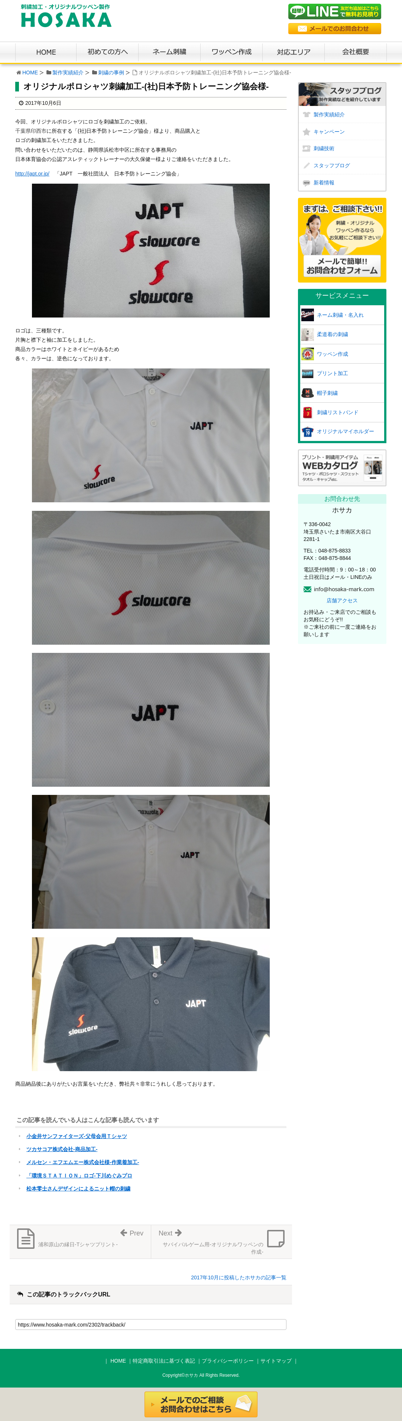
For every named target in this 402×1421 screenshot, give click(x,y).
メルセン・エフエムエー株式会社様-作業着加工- (82, 1162)
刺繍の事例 (111, 72)
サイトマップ (276, 1361)
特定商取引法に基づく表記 (164, 1361)
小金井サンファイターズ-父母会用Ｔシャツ (76, 1136)
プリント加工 (332, 373)
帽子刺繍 (327, 393)
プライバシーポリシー (228, 1361)
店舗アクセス (342, 600)
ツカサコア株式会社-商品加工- (61, 1149)
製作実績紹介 (68, 72)
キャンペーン (329, 132)
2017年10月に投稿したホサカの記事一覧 (238, 1277)
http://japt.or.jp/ (32, 174)
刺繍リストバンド (338, 412)
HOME (30, 72)
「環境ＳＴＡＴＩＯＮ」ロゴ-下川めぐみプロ (79, 1176)
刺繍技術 (324, 148)
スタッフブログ (332, 165)
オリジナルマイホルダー (345, 431)
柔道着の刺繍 (332, 334)
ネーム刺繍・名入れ (340, 315)
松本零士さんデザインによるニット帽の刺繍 (78, 1189)
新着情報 (324, 183)
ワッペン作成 (332, 354)
